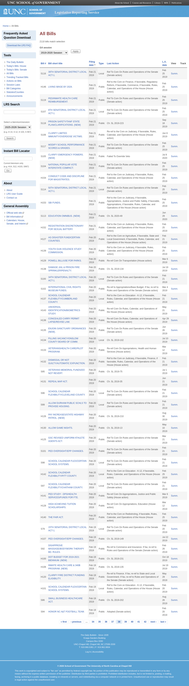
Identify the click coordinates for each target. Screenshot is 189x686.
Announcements (14, 96)
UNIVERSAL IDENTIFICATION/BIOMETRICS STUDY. (64, 310)
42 (145, 622)
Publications (176, 3)
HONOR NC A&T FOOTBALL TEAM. (66, 611)
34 (93, 622)
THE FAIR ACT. (55, 517)
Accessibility (98, 652)
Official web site (15, 213)
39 (125, 622)
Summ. (174, 73)
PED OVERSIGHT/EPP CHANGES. (66, 451)
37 (112, 622)
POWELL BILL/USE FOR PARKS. (65, 260)
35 (99, 622)
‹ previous (76, 622)
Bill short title (55, 63)
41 (138, 622)
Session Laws (13, 85)
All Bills (10, 73)
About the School (122, 3)
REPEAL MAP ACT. (58, 381)
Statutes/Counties (15, 92)
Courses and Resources (141, 3)
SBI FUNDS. (54, 202)
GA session (46, 47)
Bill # (43, 63)
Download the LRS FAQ (19, 45)
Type (101, 63)
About (9, 190)
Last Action (113, 63)
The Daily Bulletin (15, 62)
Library (157, 3)
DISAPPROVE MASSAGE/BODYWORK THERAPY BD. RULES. (66, 548)
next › (153, 622)
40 (132, 622)
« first (64, 622)
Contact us (11, 197)
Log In (88, 652)
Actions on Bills (13, 81)
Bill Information (14, 216)
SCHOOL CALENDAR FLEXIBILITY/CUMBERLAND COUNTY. (62, 298)
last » (163, 622)
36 (106, 622)
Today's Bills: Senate (16, 69)
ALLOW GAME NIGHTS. (60, 428)
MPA (166, 3)
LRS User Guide (14, 194)
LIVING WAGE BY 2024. (60, 87)
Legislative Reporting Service (77, 12)
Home (6, 26)
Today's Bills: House (16, 66)
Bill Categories (13, 88)
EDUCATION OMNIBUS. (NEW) (64, 216)
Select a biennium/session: (17, 122)
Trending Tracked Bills (17, 77)
